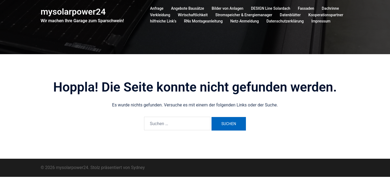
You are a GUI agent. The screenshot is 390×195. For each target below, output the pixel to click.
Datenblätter (290, 15)
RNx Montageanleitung (203, 21)
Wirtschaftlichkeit (193, 15)
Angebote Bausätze (187, 8)
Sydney (138, 167)
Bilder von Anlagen (227, 8)
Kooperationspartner (325, 15)
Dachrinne (330, 8)
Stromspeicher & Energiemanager (243, 15)
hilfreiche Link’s (163, 21)
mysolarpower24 (73, 11)
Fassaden (306, 8)
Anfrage (157, 8)
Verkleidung (160, 15)
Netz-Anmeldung (244, 21)
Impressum (320, 21)
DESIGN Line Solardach (270, 8)
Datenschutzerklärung (285, 21)
